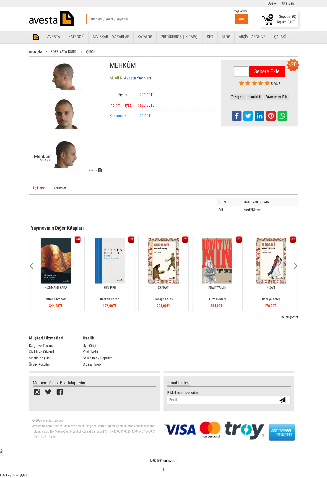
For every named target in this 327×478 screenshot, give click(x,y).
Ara (241, 19)
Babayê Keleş (163, 299)
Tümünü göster (288, 317)
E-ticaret (156, 460)
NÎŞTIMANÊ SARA (56, 288)
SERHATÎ (163, 288)
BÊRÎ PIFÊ (110, 288)
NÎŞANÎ (271, 288)
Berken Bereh (109, 299)
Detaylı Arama (239, 11)
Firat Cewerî (217, 299)
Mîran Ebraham (56, 299)
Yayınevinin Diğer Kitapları (57, 228)
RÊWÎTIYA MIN (217, 288)
